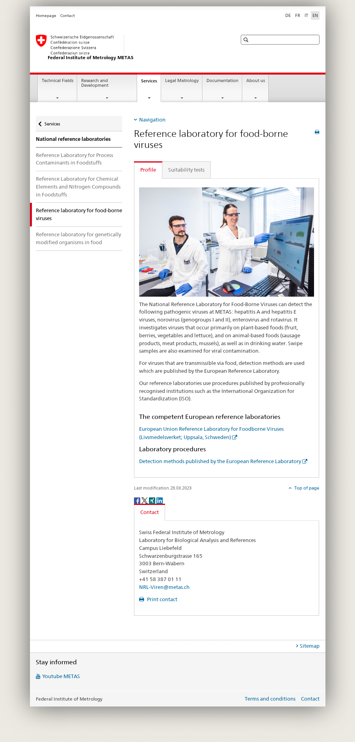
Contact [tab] (149, 512)
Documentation (222, 80)
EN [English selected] (315, 15)
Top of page (306, 488)
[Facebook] (137, 500)
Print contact (161, 599)
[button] (247, 39)
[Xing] (152, 500)
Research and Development (94, 83)
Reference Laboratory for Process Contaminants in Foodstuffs (74, 159)
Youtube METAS (61, 676)
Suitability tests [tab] (186, 169)
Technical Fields (57, 80)
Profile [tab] (148, 169)
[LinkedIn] (159, 500)
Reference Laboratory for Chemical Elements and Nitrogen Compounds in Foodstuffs (78, 187)
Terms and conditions (270, 698)
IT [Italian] (306, 15)
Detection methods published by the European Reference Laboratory (220, 461)
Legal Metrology (182, 80)
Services (151, 83)
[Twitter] (145, 500)
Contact (67, 15)
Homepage (46, 15)
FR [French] (297, 15)
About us (255, 80)
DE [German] (288, 15)
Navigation (152, 119)
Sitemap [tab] (310, 646)
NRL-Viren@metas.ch (164, 587)
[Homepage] (128, 48)
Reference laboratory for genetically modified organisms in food (78, 238)
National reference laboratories (73, 139)
